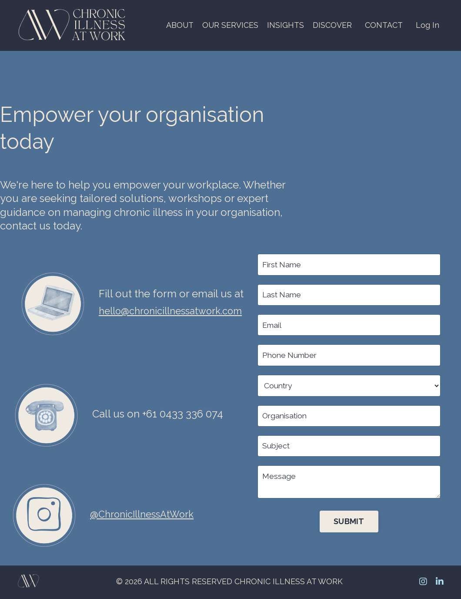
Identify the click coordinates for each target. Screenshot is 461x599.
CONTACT (384, 25)
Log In (427, 25)
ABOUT (179, 25)
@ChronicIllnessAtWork (146, 515)
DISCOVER (332, 25)
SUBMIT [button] (349, 523)
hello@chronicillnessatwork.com (177, 311)
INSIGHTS (285, 25)
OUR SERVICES (230, 25)
